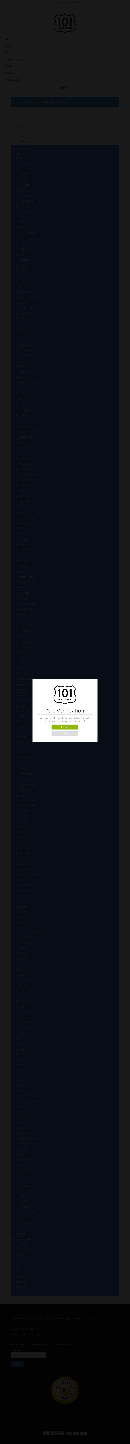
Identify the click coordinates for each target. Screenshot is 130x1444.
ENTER (64, 727)
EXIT (64, 733)
